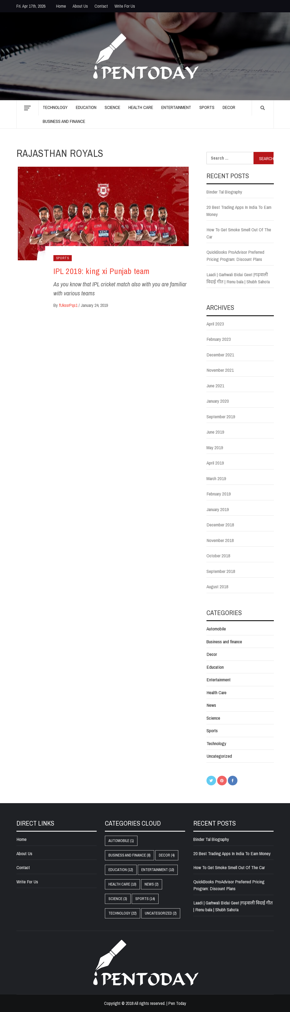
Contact (101, 6)
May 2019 (214, 447)
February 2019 (218, 494)
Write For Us (124, 6)
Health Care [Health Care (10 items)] (122, 884)
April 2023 (215, 324)
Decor (229, 107)
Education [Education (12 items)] (120, 869)
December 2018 (220, 524)
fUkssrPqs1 (69, 305)
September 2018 (220, 571)
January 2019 (217, 509)
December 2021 (220, 354)
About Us (80, 6)
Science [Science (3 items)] (117, 898)
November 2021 (220, 370)
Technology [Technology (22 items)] (122, 913)
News (211, 705)
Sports (206, 107)
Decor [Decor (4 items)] (167, 855)
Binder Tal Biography (224, 192)
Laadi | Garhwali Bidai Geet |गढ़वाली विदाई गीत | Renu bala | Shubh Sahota (238, 278)
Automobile (216, 628)
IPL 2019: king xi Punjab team (101, 271)
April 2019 (215, 463)
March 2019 (216, 478)
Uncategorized (219, 756)
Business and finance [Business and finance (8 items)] (129, 855)
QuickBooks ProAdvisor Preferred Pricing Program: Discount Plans (235, 255)
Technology (55, 107)
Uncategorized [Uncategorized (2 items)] (161, 913)
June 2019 (215, 432)
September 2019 (220, 416)
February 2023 (218, 339)
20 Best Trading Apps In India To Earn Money (238, 210)
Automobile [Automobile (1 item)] (121, 840)
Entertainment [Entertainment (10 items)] (157, 869)
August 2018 (217, 586)
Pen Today (177, 1003)
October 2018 (218, 555)
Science (112, 107)
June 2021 (215, 385)
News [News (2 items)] (152, 884)
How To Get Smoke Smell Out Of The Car (238, 233)
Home (61, 6)
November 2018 (220, 540)
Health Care (140, 107)
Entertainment (176, 107)
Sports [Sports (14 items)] (145, 898)
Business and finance (64, 121)
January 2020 (217, 401)
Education (86, 107)
